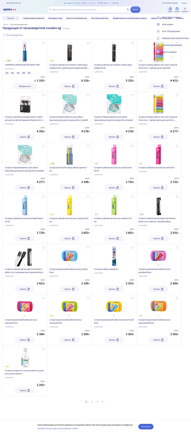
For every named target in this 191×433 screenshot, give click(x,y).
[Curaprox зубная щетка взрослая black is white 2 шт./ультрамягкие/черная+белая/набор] (25, 255)
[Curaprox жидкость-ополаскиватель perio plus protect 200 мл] (25, 356)
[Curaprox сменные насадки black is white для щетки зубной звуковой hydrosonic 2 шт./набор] (25, 103)
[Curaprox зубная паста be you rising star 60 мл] (69, 204)
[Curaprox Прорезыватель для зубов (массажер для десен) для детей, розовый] (25, 153)
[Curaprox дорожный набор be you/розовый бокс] (158, 255)
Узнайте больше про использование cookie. (58, 428)
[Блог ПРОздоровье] (187, 33)
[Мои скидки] (187, 26)
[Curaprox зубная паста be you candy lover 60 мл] (114, 153)
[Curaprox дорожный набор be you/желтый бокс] (114, 305)
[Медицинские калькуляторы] (187, 40)
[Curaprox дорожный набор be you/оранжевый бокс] (158, 305)
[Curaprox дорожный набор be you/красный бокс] (25, 305)
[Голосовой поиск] (128, 9)
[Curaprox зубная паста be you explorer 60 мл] (114, 204)
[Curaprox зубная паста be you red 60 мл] (158, 153)
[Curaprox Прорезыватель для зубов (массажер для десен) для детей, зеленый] (114, 103)
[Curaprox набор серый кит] (114, 255)
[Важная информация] (187, 47)
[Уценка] (177, 9)
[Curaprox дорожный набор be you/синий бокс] (69, 255)
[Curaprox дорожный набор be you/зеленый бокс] (69, 305)
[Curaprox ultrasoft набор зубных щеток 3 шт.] (69, 153)
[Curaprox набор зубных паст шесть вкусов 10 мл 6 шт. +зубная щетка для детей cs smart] (158, 103)
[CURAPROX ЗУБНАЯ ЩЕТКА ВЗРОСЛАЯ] (25, 51)
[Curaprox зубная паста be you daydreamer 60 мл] (25, 204)
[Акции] (170, 9)
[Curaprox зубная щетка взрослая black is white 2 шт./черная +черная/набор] (158, 204)
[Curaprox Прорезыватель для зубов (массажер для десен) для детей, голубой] (69, 103)
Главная (5, 24)
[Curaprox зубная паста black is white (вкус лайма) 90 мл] (114, 51)
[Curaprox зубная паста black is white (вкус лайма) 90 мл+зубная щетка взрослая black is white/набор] (69, 51)
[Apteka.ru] (11, 9)
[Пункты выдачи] (187, 54)
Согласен (146, 426)
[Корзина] (185, 9)
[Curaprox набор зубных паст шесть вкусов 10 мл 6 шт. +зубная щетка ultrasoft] (158, 51)
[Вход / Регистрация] (187, 19)
